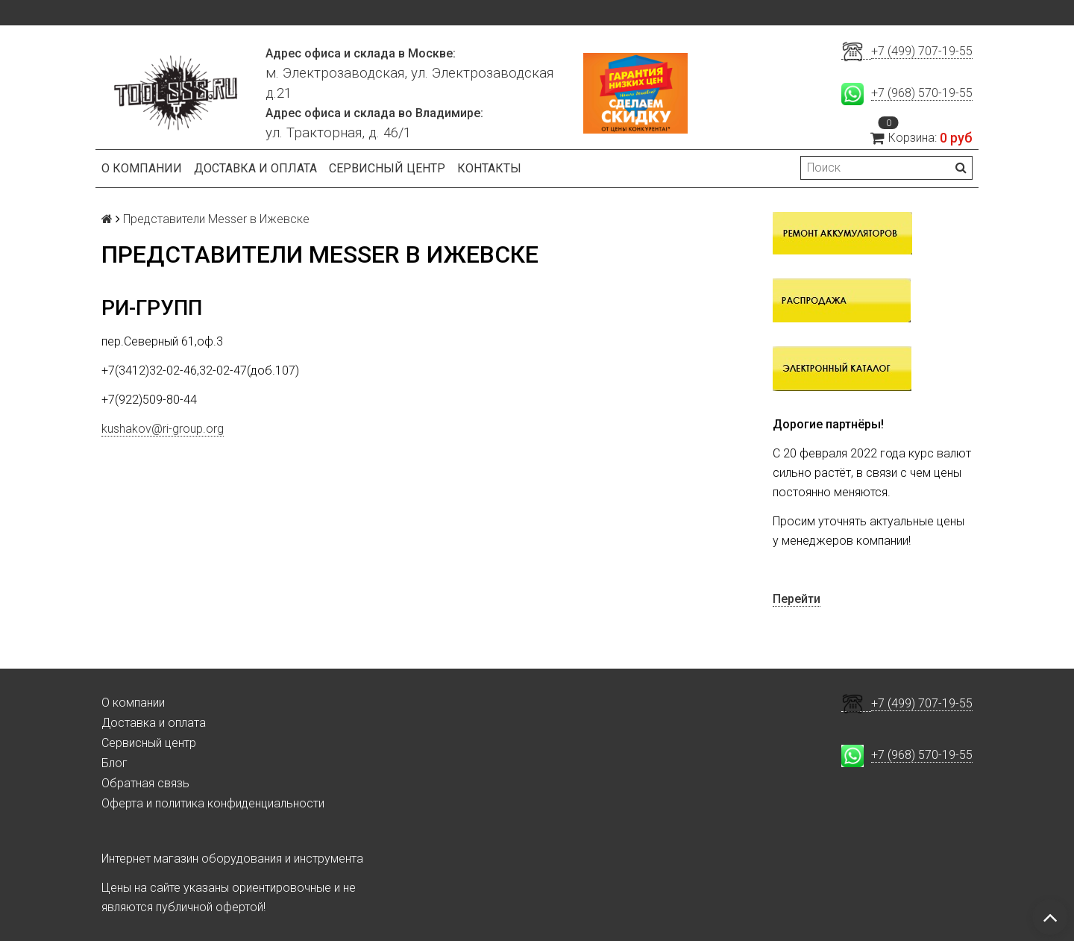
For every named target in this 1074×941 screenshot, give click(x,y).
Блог (114, 763)
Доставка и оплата (255, 168)
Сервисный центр (387, 168)
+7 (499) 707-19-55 (922, 51)
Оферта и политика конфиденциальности (212, 803)
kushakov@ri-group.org (162, 429)
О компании (141, 168)
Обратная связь (145, 783)
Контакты (489, 168)
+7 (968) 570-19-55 (922, 93)
